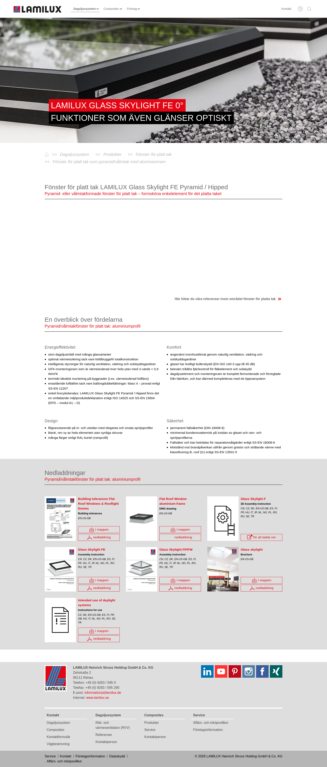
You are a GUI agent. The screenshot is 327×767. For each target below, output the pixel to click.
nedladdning (99, 537)
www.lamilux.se (97, 697)
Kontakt (286, 8)
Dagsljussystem (58, 722)
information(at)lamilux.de (102, 692)
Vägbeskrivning (58, 744)
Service (149, 730)
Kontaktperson (106, 742)
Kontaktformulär (58, 737)
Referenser (104, 735)
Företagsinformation (208, 730)
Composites (55, 730)
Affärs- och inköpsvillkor (210, 722)
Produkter (151, 722)
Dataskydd (117, 756)
